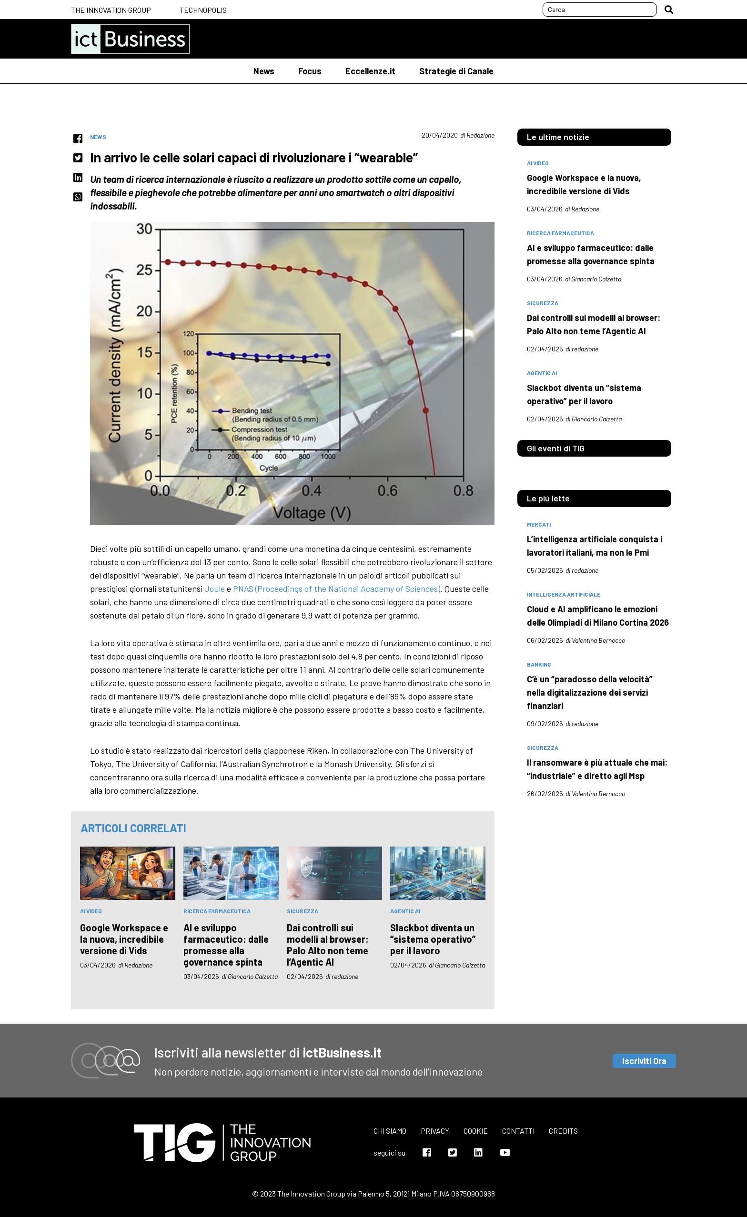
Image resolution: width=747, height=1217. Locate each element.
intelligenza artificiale (563, 594)
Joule (214, 588)
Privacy (435, 1130)
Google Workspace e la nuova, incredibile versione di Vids (124, 939)
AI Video (91, 911)
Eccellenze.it (370, 71)
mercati (539, 524)
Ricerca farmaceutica (217, 911)
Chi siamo (390, 1130)
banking (539, 664)
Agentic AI (405, 911)
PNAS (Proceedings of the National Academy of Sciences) (336, 588)
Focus (310, 71)
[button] (669, 9)
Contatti (518, 1130)
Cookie (476, 1130)
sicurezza (302, 911)
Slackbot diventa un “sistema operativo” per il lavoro (432, 939)
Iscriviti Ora (644, 1061)
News (263, 71)
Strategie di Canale (456, 71)
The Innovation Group (111, 9)
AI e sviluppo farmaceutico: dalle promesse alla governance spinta (226, 945)
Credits (563, 1130)
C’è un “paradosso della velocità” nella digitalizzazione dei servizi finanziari (590, 692)
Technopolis (203, 9)
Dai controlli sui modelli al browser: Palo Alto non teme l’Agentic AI (328, 945)
